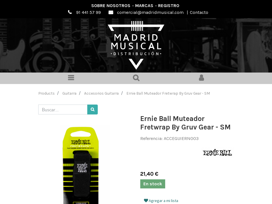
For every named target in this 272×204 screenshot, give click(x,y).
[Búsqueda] (92, 109)
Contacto (199, 12)
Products (47, 93)
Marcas (144, 5)
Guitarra (69, 93)
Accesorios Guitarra (101, 93)
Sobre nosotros (110, 5)
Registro (168, 5)
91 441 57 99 (88, 12)
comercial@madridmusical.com (150, 12)
